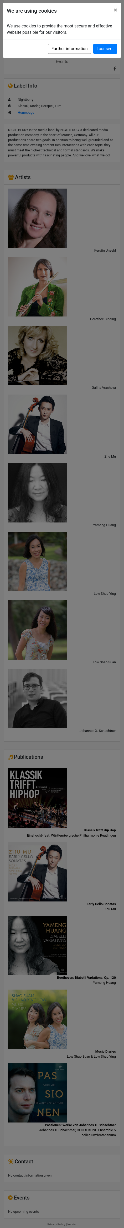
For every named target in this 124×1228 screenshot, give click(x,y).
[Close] (115, 10)
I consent (105, 48)
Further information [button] (69, 48)
